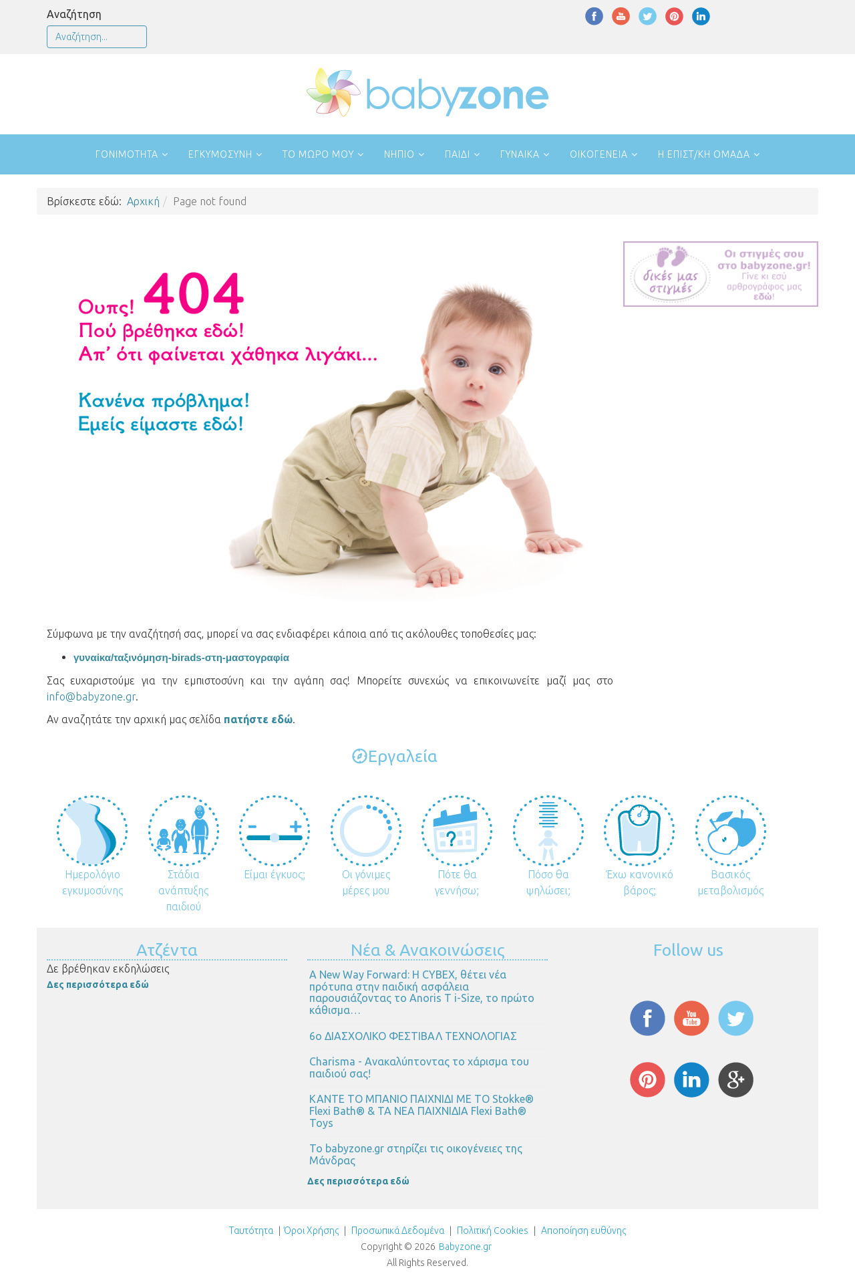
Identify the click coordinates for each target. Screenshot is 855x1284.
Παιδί (457, 154)
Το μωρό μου (318, 154)
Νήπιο (399, 154)
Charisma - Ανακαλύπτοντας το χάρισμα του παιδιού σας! (419, 1067)
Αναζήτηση (74, 14)
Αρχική (143, 201)
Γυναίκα (520, 154)
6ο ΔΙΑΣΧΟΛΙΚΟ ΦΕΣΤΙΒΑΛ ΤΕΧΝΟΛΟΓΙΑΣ (413, 1036)
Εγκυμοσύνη (220, 154)
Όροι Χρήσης (311, 1230)
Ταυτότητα (251, 1230)
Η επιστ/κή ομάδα (704, 154)
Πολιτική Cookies (491, 1230)
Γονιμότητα (127, 154)
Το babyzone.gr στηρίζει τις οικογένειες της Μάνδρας (415, 1154)
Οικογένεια (599, 154)
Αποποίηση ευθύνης (583, 1230)
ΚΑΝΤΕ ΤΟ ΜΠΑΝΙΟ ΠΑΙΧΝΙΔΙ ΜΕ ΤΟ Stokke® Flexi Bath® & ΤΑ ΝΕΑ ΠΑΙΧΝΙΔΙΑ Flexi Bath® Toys (421, 1110)
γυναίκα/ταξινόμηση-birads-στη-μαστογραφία (181, 657)
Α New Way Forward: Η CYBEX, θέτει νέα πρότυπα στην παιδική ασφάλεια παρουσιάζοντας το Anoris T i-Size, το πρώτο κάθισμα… (421, 992)
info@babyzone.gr (91, 696)
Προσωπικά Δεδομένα (396, 1230)
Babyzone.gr (465, 1246)
